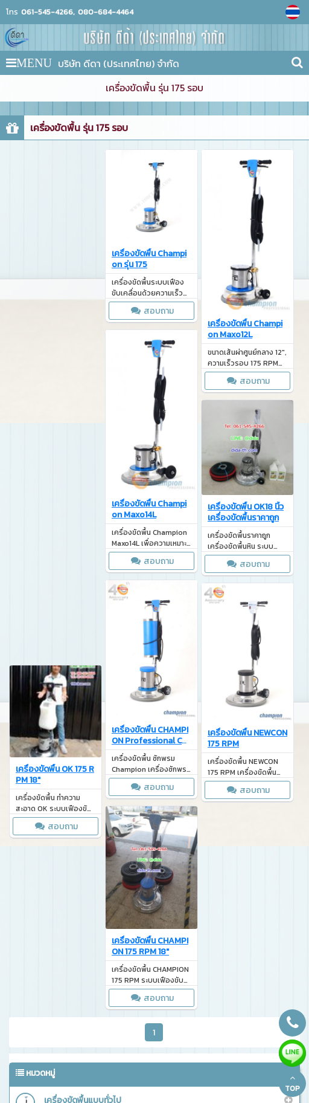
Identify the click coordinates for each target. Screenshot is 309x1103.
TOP (292, 1083)
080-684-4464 (105, 12)
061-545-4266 (47, 12)
